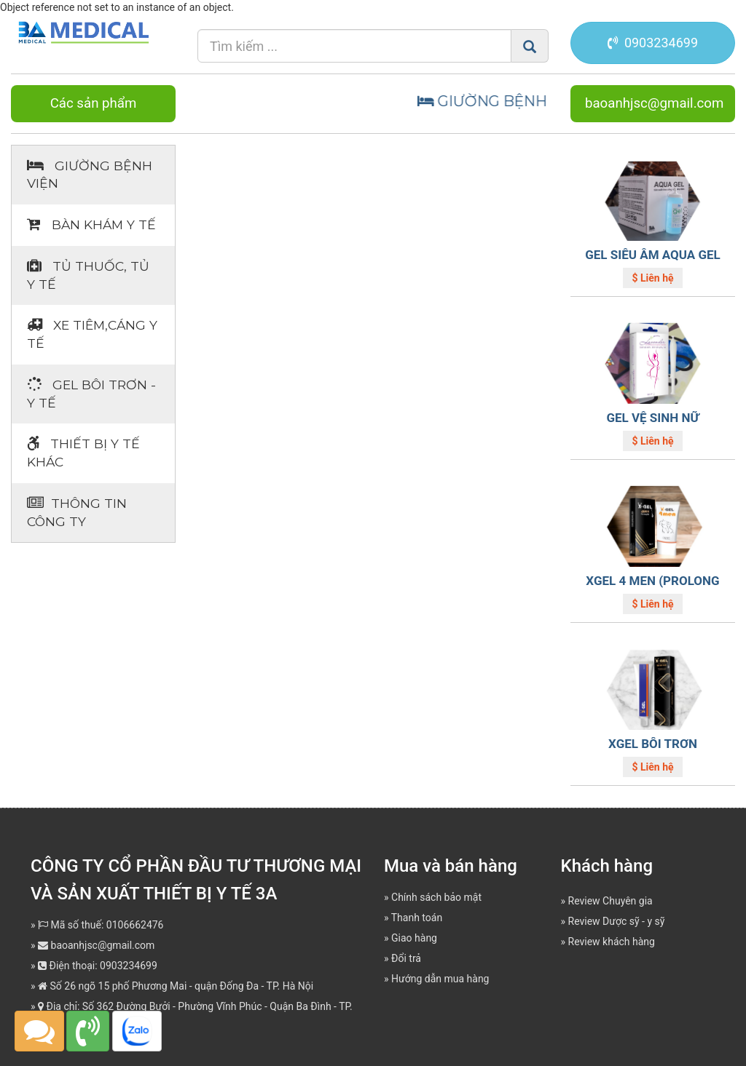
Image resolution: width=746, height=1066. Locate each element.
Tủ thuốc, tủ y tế (88, 275)
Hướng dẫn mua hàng (440, 979)
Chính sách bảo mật (436, 897)
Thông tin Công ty (77, 512)
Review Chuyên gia (610, 901)
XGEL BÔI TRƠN (652, 743)
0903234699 (653, 42)
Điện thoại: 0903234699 (97, 965)
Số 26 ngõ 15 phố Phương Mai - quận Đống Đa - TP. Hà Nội (175, 986)
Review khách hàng (611, 941)
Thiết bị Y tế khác (83, 452)
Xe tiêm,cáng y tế (92, 334)
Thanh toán (416, 917)
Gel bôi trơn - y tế (91, 393)
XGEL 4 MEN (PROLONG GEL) (652, 587)
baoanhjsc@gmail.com (654, 103)
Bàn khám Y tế (91, 224)
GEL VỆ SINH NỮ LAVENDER (652, 424)
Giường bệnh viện (89, 174)
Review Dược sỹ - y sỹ (616, 921)
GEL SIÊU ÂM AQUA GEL (653, 254)
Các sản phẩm (93, 103)
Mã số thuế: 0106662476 (100, 925)
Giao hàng (414, 938)
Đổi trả (406, 958)
